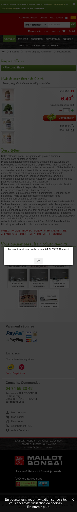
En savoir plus (38, 507)
